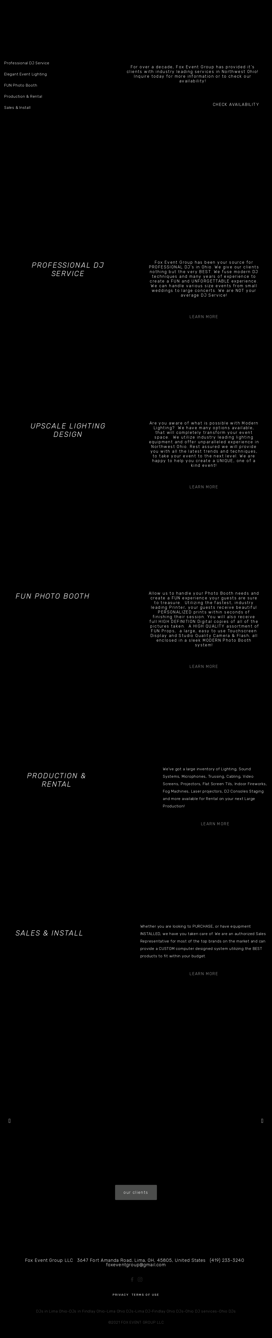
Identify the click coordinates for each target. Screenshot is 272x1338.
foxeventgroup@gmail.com (136, 1265)
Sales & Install (50, 933)
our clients (136, 1192)
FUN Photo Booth (53, 596)
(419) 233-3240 (227, 1260)
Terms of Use (145, 1294)
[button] (9, 1120)
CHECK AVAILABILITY (236, 104)
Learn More (204, 316)
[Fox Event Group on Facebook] (132, 1279)
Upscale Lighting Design (68, 430)
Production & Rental (56, 780)
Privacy (121, 1294)
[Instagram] (140, 1279)
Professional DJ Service (68, 269)
